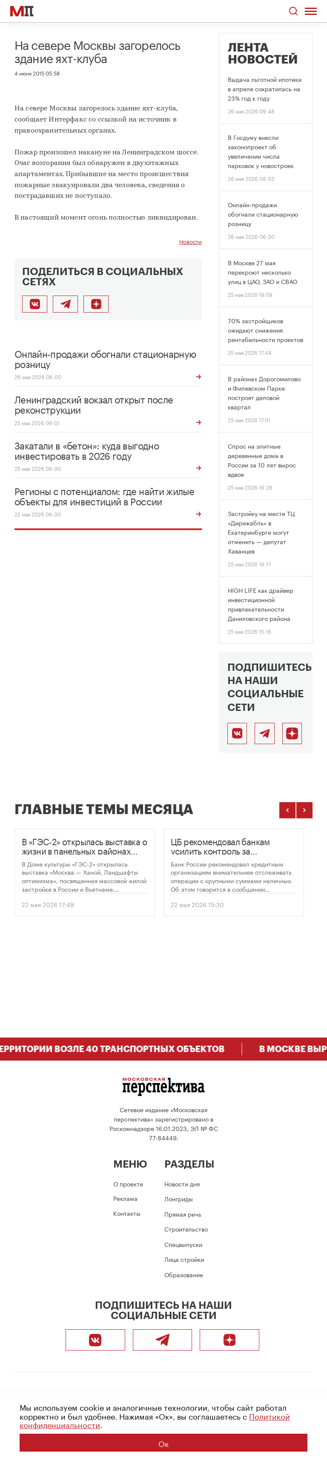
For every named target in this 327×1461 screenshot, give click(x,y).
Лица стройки (184, 1259)
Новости (190, 241)
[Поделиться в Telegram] (65, 304)
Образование (183, 1274)
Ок (163, 1443)
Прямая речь (182, 1213)
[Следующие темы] (304, 810)
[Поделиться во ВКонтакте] (34, 304)
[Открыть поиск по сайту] (293, 11)
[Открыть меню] (311, 11)
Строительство (186, 1228)
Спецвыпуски (183, 1244)
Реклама (125, 1198)
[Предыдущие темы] (287, 810)
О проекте (128, 1183)
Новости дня (182, 1183)
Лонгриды (178, 1198)
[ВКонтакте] (237, 733)
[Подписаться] (292, 733)
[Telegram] (264, 733)
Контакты (127, 1213)
